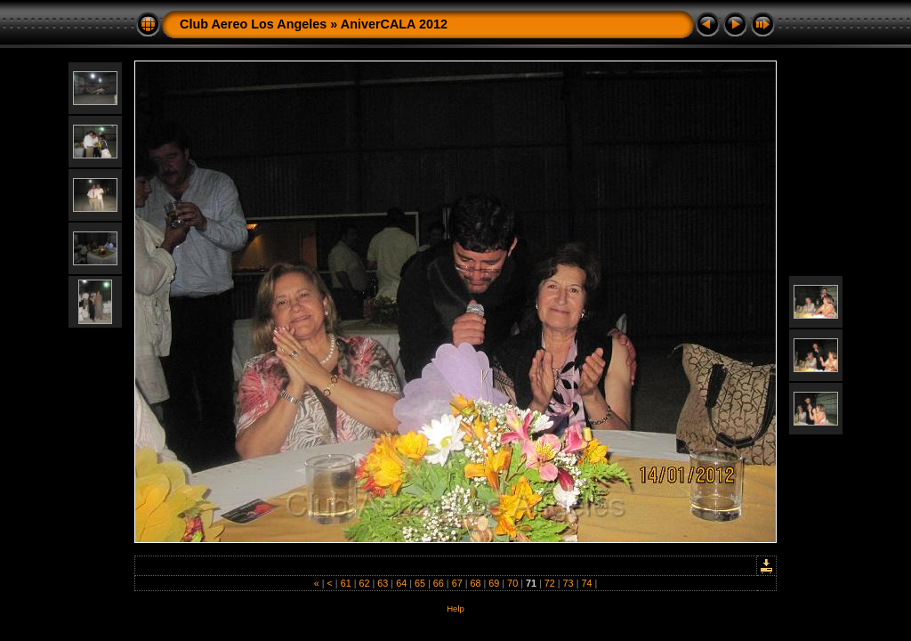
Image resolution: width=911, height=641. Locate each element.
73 (568, 583)
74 (586, 583)
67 (457, 583)
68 (475, 583)
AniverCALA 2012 (394, 24)
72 (550, 583)
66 (439, 583)
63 (383, 583)
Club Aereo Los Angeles (253, 24)
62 (365, 583)
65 (420, 583)
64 (401, 583)
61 (346, 583)
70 (512, 583)
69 (494, 583)
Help (455, 608)
